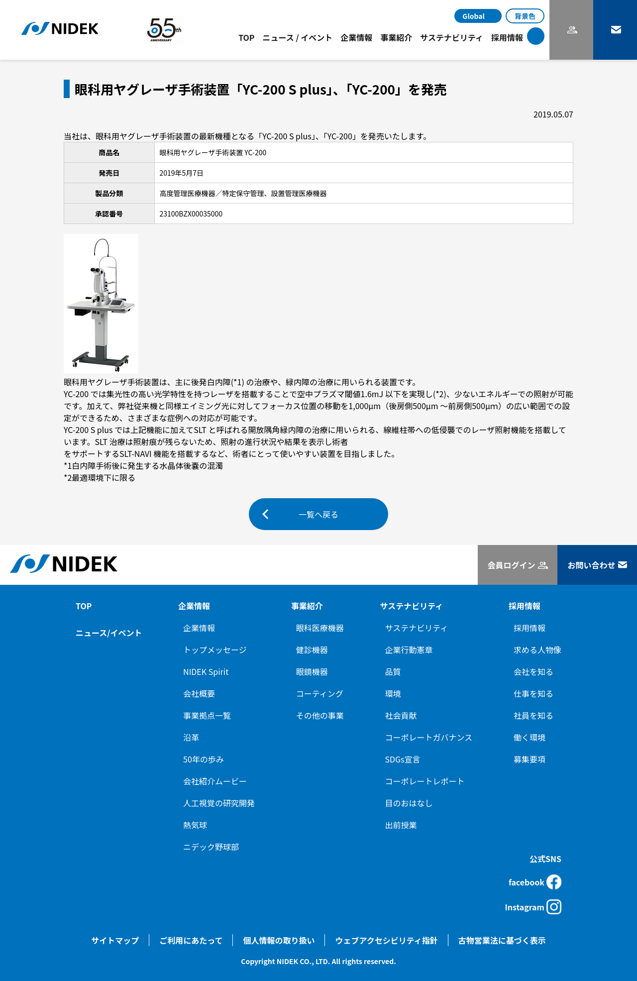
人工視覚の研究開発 (219, 803)
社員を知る (533, 715)
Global (473, 16)
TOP (246, 37)
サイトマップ (115, 940)
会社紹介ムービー (215, 781)
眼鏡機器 (312, 671)
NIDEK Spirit (205, 671)
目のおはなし (409, 803)
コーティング (319, 693)
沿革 (191, 737)
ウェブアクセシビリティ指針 (386, 940)
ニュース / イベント (298, 37)
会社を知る (533, 671)
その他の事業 (320, 715)
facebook (535, 881)
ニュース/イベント (109, 633)
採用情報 (529, 628)
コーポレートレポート (425, 781)
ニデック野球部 (211, 847)
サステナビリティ (416, 628)
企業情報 (199, 628)
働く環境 (529, 737)
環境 (393, 693)
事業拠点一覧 (207, 715)
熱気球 (195, 825)
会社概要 (199, 693)
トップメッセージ (215, 649)
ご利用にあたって (190, 940)
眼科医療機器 (320, 628)
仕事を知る (533, 693)
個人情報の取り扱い (279, 940)
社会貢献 (401, 715)
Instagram (533, 906)
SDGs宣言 (403, 759)
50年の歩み (203, 759)
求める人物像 (537, 649)
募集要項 (529, 759)
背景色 (525, 16)
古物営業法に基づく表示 (502, 940)
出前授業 (401, 825)
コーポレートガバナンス (429, 737)
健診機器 (312, 649)
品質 (393, 671)
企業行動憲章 (409, 649)
